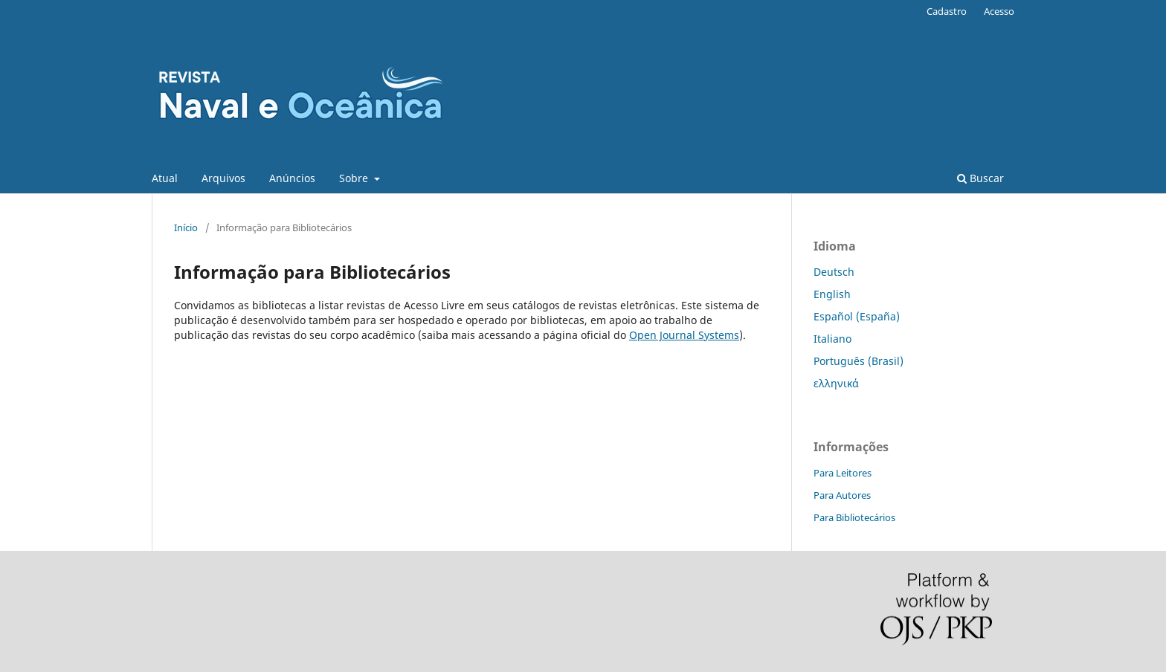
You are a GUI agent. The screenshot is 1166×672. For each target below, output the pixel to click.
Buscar (980, 178)
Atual (165, 178)
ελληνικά (836, 383)
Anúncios (292, 178)
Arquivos (223, 178)
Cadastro (947, 11)
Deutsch (834, 272)
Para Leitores (843, 472)
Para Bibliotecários (854, 517)
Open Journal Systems (684, 335)
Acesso (999, 11)
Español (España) (857, 316)
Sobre (355, 178)
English (832, 294)
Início (186, 227)
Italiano (832, 339)
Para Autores (842, 495)
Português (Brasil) (859, 361)
